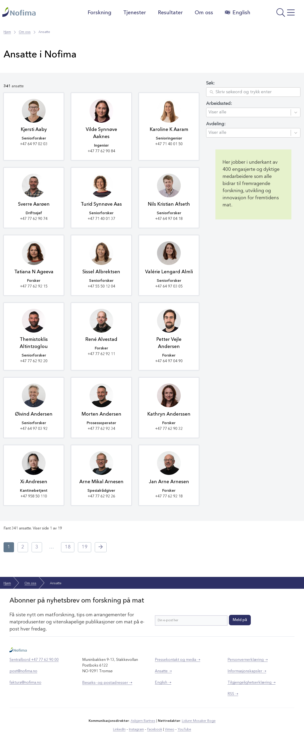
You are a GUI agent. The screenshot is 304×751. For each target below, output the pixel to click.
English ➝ (163, 683)
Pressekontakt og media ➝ (177, 660)
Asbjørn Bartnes (143, 721)
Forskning (99, 12)
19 (84, 547)
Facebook (154, 729)
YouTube (184, 729)
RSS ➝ (233, 694)
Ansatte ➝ (163, 671)
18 (68, 547)
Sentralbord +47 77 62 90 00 (34, 660)
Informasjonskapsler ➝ (247, 671)
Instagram (136, 729)
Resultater (170, 12)
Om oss (204, 12)
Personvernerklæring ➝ (248, 660)
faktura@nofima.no (25, 683)
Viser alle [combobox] (217, 112)
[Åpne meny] (278, 14)
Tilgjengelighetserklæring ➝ (252, 683)
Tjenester (134, 12)
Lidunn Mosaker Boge (199, 721)
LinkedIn (119, 729)
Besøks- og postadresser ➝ (107, 683)
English (237, 12)
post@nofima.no (23, 671)
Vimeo (169, 729)
